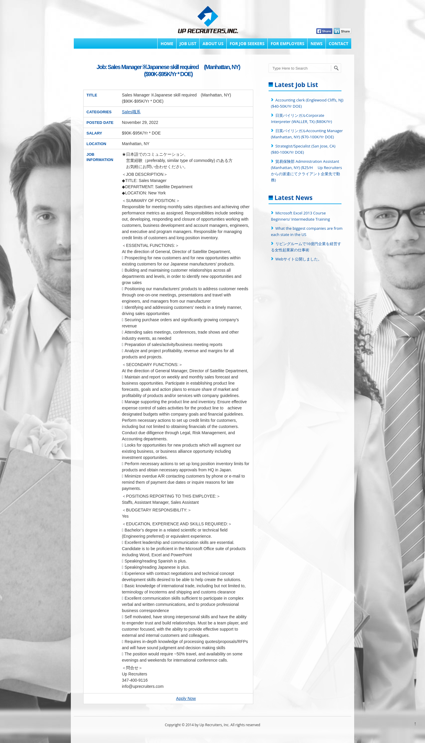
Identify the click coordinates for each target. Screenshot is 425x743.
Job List (187, 43)
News (316, 43)
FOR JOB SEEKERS (247, 43)
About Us (212, 43)
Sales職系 (131, 111)
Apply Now (186, 698)
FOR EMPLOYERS (287, 43)
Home (167, 43)
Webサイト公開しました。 (298, 259)
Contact (338, 43)
